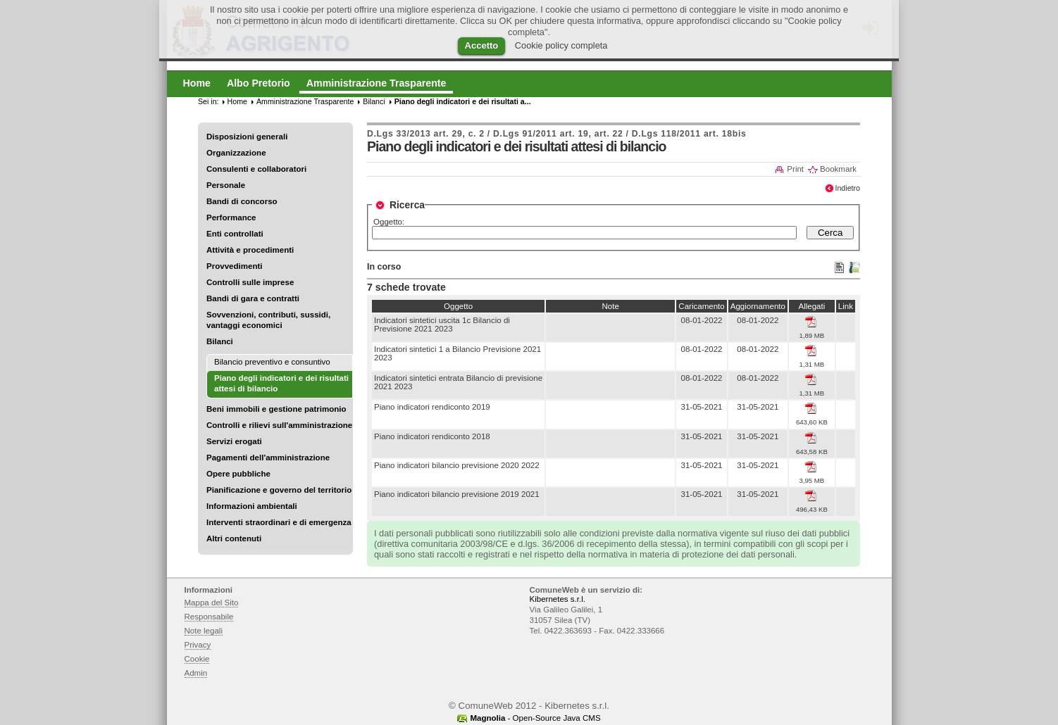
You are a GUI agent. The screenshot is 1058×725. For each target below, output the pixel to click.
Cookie (197, 659)
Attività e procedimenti (250, 250)
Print (795, 169)
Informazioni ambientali (251, 506)
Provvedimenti (234, 266)
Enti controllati (234, 233)
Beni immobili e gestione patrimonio (276, 409)
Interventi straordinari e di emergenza (278, 522)
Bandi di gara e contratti (252, 298)
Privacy (198, 645)
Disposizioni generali (246, 136)
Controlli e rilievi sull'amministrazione (279, 425)
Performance (231, 217)
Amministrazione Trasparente (305, 101)
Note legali (204, 630)
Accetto (482, 45)
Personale (225, 185)
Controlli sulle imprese (250, 282)
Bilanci (219, 341)
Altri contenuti (233, 538)
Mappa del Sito (212, 602)
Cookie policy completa (561, 45)
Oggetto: (388, 222)
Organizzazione (236, 153)
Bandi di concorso (242, 201)
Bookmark (838, 169)
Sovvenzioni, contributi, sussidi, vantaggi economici (268, 319)
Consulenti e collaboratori (256, 169)
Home (237, 101)
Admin (196, 673)
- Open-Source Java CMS (535, 718)
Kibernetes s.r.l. (557, 599)
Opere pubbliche (238, 473)
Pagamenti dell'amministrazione (268, 457)
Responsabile (209, 616)
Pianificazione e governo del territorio (278, 490)
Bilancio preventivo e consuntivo (272, 362)
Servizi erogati (234, 441)
